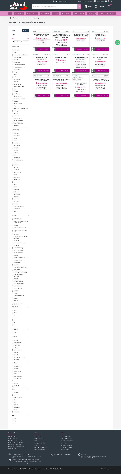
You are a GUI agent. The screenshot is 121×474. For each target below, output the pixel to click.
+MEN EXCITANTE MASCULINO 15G (41, 58)
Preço (13, 35)
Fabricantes (15, 130)
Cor (13, 389)
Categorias (15, 46)
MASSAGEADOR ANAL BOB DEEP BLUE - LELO (41, 35)
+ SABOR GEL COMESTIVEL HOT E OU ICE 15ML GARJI (81, 35)
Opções (14, 215)
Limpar (26, 30)
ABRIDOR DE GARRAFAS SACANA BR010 (81, 58)
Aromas (14, 337)
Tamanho (15, 307)
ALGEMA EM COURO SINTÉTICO (81, 83)
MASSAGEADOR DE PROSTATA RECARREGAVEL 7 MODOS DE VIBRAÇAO (61, 35)
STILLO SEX (95, 54)
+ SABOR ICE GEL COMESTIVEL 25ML (100, 35)
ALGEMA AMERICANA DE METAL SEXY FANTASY (41, 79)
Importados (56, 31)
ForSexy (55, 54)
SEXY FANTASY (76, 54)
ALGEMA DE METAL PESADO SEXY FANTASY (61, 79)
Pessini (35, 54)
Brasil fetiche (76, 76)
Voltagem (15, 329)
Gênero (14, 415)
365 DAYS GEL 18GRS (61, 57)
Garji (73, 31)
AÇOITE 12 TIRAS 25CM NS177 (100, 58)
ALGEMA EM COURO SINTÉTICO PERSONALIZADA (100, 79)
